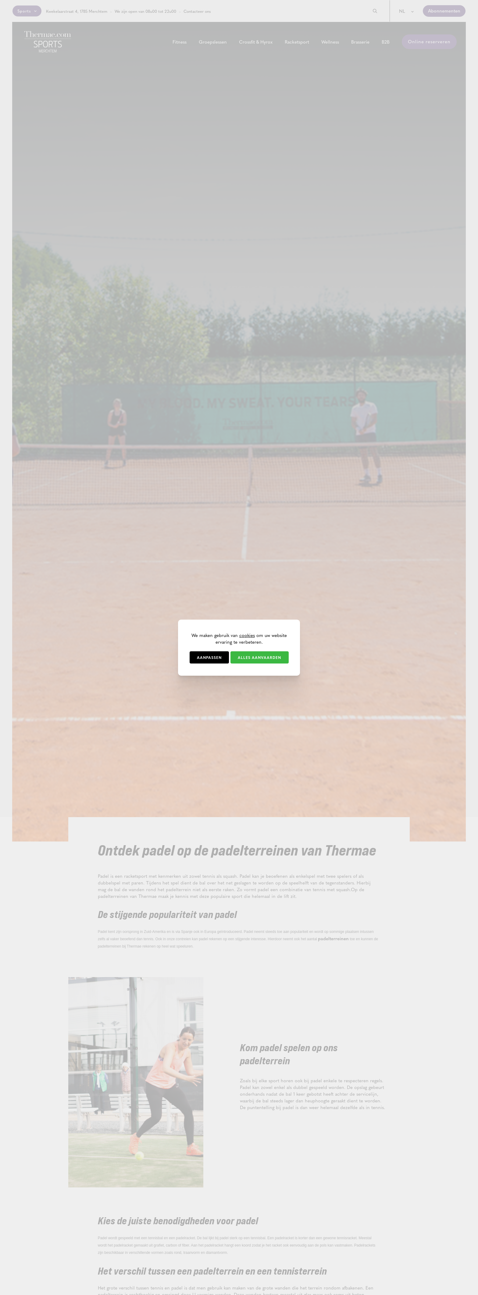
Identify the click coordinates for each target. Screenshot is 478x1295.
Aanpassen (209, 657)
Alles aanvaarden (259, 657)
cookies (247, 635)
